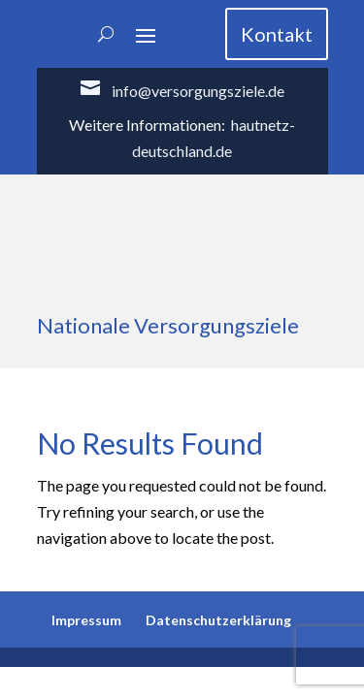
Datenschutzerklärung (218, 620)
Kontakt (277, 34)
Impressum (86, 620)
